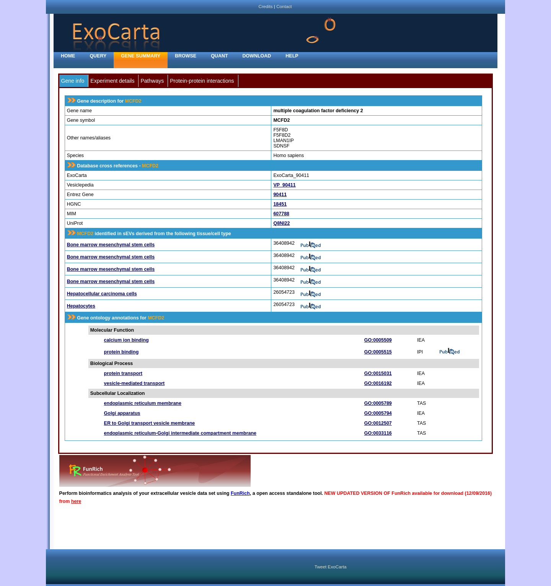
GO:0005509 (378, 340)
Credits (265, 6)
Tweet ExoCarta (330, 566)
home (68, 56)
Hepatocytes (81, 306)
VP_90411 (284, 185)
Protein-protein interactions (202, 81)
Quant (219, 56)
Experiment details (112, 81)
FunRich (240, 493)
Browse (185, 56)
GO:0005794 (378, 413)
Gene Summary (140, 56)
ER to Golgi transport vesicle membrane (149, 423)
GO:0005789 (378, 403)
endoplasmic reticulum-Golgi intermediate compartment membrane (180, 433)
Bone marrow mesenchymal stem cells (111, 244)
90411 (280, 194)
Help (291, 56)
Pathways (152, 81)
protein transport (123, 373)
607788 (281, 213)
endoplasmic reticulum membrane (142, 403)
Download (257, 56)
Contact (284, 6)
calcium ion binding (126, 340)
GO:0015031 (378, 373)
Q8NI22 (281, 223)
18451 (280, 204)
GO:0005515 (378, 352)
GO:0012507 (378, 423)
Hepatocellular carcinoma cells (102, 293)
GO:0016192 (378, 383)
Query (98, 56)
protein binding (121, 352)
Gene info (73, 81)
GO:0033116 (378, 433)
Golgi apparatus (122, 413)
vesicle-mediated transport (134, 383)
